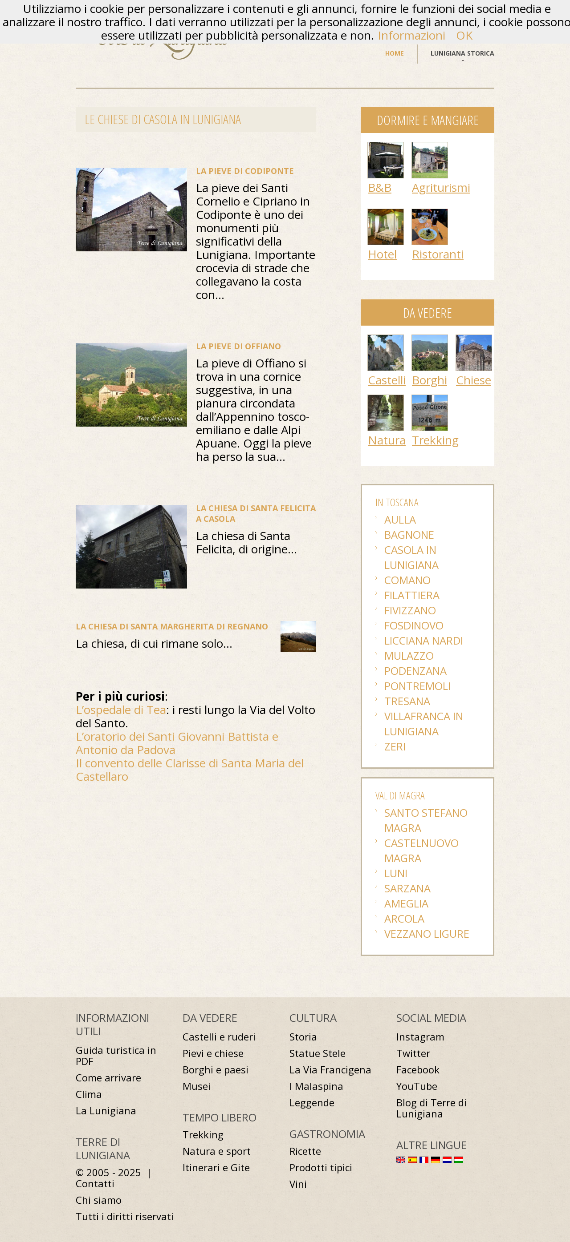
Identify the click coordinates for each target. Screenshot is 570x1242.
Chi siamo (99, 1200)
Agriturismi (441, 187)
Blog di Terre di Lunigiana (431, 1108)
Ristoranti (438, 254)
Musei (197, 1086)
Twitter (413, 1053)
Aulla (400, 519)
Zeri (395, 746)
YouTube (416, 1086)
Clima (89, 1094)
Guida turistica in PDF (116, 1055)
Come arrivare (108, 1077)
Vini (298, 1184)
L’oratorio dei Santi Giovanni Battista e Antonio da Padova (177, 743)
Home (394, 53)
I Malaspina (316, 1086)
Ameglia (406, 903)
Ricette (305, 1151)
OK (464, 35)
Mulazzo (409, 655)
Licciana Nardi (423, 640)
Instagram (420, 1036)
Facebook (418, 1069)
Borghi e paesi (215, 1069)
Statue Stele (317, 1053)
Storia (303, 1036)
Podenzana (415, 670)
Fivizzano (410, 610)
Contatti (95, 1183)
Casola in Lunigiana (411, 557)
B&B (379, 187)
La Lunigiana (106, 1110)
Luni (395, 873)
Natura (387, 440)
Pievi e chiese (213, 1053)
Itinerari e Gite (216, 1167)
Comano (407, 580)
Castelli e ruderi (219, 1036)
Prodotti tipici (320, 1167)
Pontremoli (417, 685)
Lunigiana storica (462, 53)
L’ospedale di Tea (121, 710)
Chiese (473, 380)
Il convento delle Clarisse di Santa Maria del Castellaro (190, 769)
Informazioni (411, 35)
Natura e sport (217, 1151)
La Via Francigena (330, 1069)
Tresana (407, 701)
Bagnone (409, 534)
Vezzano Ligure (426, 933)
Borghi (429, 380)
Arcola (404, 918)
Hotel (382, 254)
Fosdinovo (414, 625)
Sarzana (407, 888)
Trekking (435, 440)
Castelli (387, 380)
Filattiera (412, 595)
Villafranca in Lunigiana (423, 723)
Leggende (311, 1102)
